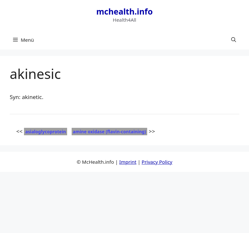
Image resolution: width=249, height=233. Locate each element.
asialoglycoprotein (45, 131)
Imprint (127, 162)
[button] (234, 40)
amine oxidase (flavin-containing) (109, 131)
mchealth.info (124, 11)
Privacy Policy (157, 162)
